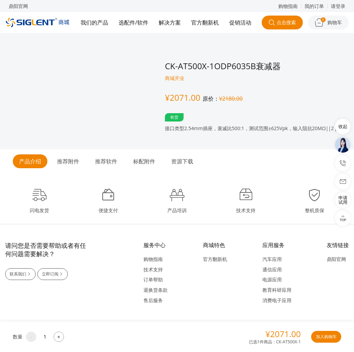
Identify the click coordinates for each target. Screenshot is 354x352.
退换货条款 (155, 290)
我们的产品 (94, 22)
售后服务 (153, 300)
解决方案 (170, 22)
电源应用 (272, 279)
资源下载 (182, 161)
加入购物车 (325, 337)
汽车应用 (272, 259)
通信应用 (272, 269)
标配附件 (144, 161)
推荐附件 (68, 161)
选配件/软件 (133, 22)
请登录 (338, 6)
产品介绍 (30, 161)
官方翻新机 (205, 22)
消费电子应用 (276, 300)
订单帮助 (153, 279)
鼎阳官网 (18, 6)
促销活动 (240, 22)
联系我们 (20, 274)
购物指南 (288, 6)
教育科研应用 (276, 290)
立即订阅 (53, 274)
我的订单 (314, 6)
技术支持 (153, 269)
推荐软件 (106, 161)
